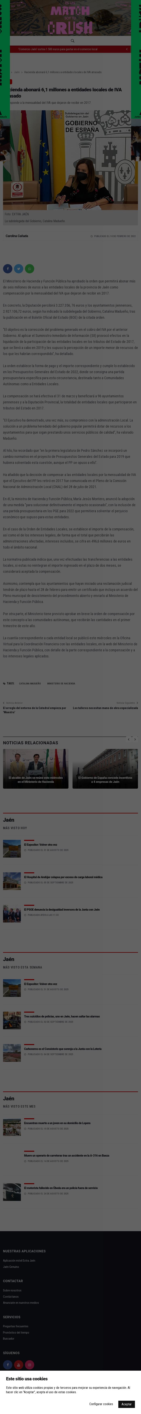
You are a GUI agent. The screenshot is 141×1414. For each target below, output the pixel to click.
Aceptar (127, 1404)
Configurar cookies (101, 1404)
